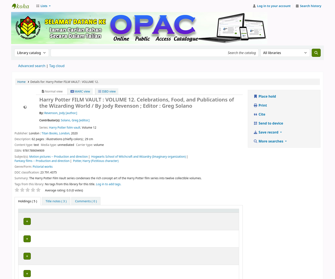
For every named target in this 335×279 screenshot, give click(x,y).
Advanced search (31, 65)
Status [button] (221, 213)
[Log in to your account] (271, 6)
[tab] (56, 201)
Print (260, 105)
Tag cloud (57, 65)
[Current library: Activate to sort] (86, 213)
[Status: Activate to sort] (227, 213)
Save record (266, 132)
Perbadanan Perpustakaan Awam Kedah (22, 6)
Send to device (268, 123)
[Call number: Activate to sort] (185, 213)
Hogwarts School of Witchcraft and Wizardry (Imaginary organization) (138, 156)
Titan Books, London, (56, 133)
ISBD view (107, 91)
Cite (259, 114)
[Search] (316, 53)
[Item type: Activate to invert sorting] (34, 213)
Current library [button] (63, 213)
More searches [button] (268, 141)
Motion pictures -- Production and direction (58, 156)
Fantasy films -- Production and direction (42, 161)
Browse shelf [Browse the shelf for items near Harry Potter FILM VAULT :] (187, 221)
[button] (43, 6)
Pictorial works (43, 166)
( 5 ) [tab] (27, 201)
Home (21, 82)
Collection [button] (132, 213)
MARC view (80, 91)
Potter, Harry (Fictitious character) (96, 161)
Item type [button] (27, 213)
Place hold (264, 96)
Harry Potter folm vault (64, 127)
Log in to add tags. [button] (108, 184)
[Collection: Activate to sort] (139, 213)
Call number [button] (166, 213)
